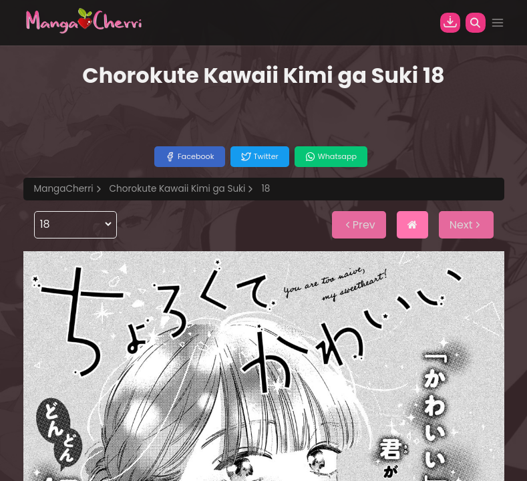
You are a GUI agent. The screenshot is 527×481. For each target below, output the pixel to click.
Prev (359, 224)
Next (466, 224)
